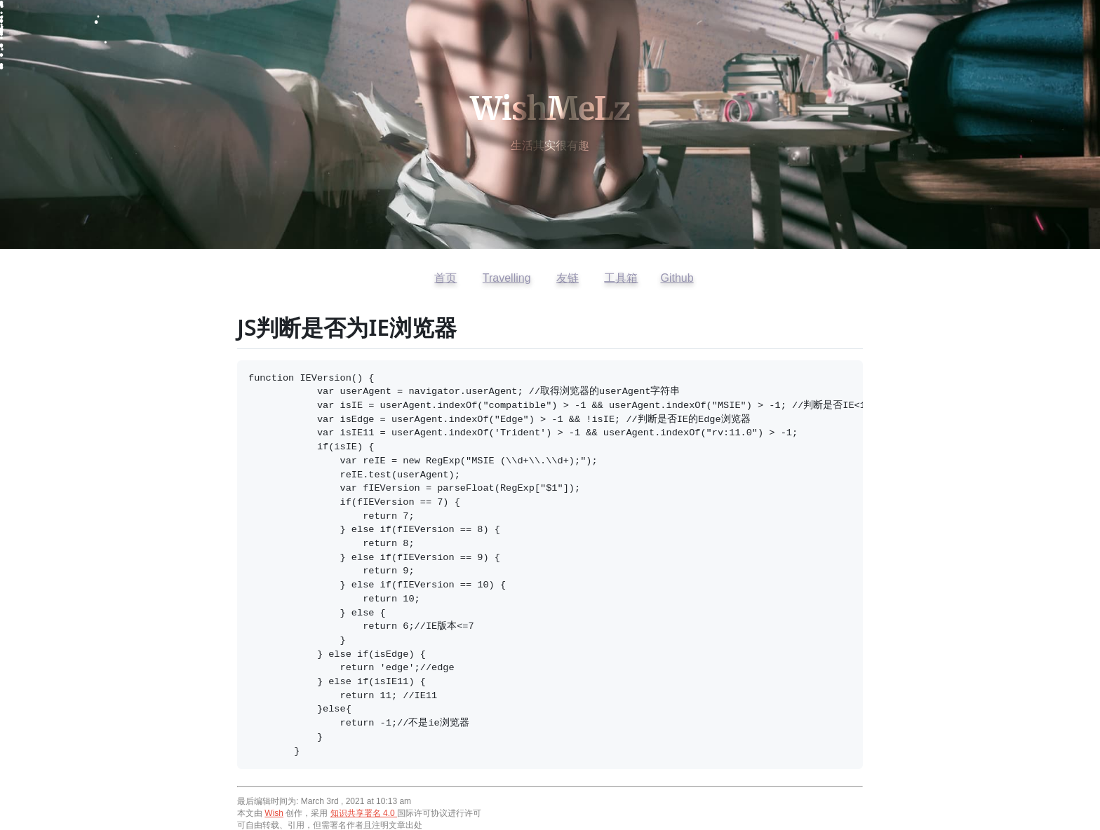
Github (676, 278)
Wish (273, 813)
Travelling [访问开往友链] (507, 278)
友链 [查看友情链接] (567, 278)
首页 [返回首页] (445, 278)
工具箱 (621, 278)
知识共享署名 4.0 (363, 813)
